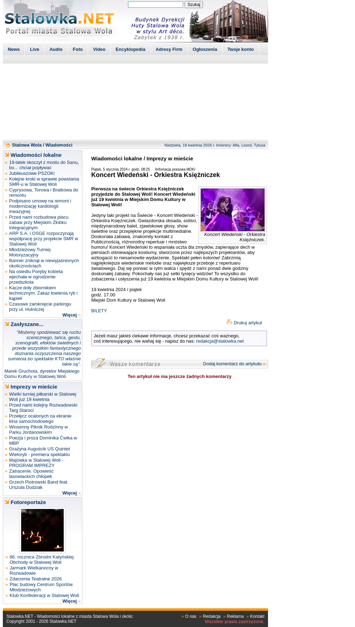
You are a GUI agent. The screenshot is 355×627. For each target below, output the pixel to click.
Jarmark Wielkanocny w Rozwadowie (34, 570)
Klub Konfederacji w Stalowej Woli (44, 595)
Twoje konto (240, 49)
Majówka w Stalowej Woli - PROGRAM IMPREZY (36, 462)
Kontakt (257, 616)
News (14, 49)
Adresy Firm (169, 49)
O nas (191, 616)
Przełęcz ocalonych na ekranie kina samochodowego (40, 418)
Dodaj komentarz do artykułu (232, 363)
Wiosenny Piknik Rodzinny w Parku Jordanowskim (38, 429)
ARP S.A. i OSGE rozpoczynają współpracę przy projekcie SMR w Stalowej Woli (43, 239)
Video (99, 49)
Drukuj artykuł (248, 322)
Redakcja (212, 616)
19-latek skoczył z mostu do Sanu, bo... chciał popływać (44, 165)
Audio (56, 49)
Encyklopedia (130, 49)
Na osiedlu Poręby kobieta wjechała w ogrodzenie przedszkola (36, 277)
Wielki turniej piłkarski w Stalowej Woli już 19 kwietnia (42, 396)
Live (34, 49)
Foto (78, 49)
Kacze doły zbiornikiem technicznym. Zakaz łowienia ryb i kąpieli (43, 293)
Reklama (235, 616)
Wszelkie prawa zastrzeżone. (234, 621)
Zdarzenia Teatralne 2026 (36, 578)
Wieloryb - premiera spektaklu (39, 454)
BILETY (99, 310)
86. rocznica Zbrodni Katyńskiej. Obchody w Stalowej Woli (42, 559)
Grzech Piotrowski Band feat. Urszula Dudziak (39, 484)
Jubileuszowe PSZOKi (32, 173)
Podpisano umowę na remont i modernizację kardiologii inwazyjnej (40, 206)
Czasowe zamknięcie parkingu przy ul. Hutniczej (40, 306)
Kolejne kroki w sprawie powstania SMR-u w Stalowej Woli (44, 181)
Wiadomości (58, 145)
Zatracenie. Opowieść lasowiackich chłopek (31, 473)
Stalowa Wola (27, 145)
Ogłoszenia (205, 49)
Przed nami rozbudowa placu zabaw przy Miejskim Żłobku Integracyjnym (39, 222)
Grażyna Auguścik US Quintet (39, 448)
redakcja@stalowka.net (220, 341)
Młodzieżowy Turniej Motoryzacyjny (30, 252)
